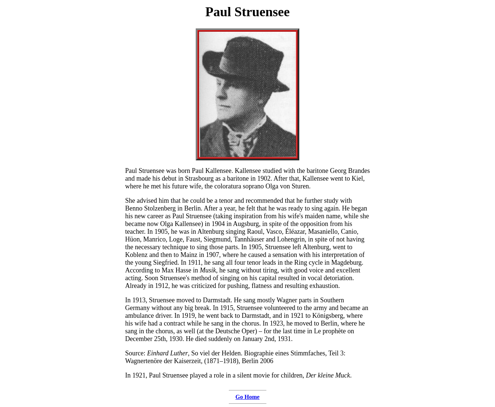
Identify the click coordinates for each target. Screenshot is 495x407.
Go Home (247, 397)
